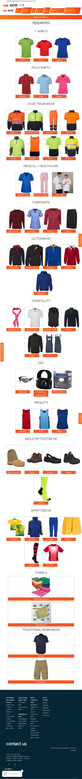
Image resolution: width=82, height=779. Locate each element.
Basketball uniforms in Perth (34, 707)
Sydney (45, 702)
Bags (33, 10)
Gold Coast (46, 715)
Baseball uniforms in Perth (34, 721)
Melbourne (46, 710)
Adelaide (45, 705)
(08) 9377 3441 (31, 1)
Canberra (45, 713)
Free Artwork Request (2, 352)
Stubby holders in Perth (9, 712)
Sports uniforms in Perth (34, 700)
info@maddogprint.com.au (16, 1)
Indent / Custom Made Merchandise (70, 10)
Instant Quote (80, 240)
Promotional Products (26, 10)
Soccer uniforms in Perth (34, 714)
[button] (20, 5)
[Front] (9, 5)
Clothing (18, 10)
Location (9, 769)
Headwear (40, 10)
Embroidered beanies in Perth (22, 726)
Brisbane (45, 708)
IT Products (46, 10)
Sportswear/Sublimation (57, 10)
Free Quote (80, 418)
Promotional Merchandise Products (10, 700)
